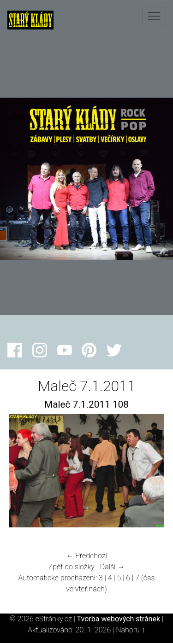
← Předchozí (86, 555)
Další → (112, 566)
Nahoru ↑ (130, 629)
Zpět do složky (71, 566)
